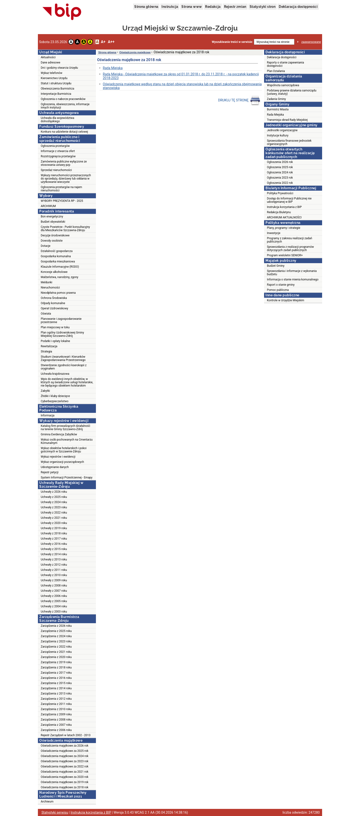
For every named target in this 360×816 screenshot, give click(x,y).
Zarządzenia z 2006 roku (56, 730)
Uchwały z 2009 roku (54, 580)
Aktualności (48, 57)
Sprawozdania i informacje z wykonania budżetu (292, 272)
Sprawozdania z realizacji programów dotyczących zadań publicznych (290, 248)
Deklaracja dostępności (298, 7)
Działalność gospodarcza (56, 251)
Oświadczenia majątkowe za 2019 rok (64, 782)
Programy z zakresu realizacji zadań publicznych (289, 240)
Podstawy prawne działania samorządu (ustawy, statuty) (291, 92)
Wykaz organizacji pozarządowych (62, 462)
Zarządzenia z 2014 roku (56, 688)
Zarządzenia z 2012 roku (56, 698)
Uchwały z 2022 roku (54, 512)
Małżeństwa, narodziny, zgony (59, 277)
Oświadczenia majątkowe (135, 52)
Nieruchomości (50, 287)
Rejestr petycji (49, 472)
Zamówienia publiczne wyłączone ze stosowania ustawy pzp (64, 163)
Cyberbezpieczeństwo (54, 401)
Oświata (46, 313)
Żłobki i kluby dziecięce (55, 396)
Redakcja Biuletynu (279, 212)
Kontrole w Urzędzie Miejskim (285, 300)
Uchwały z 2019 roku (54, 528)
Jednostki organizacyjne (282, 130)
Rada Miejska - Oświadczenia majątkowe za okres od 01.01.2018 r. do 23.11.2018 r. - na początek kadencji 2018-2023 (181, 76)
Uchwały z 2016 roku (54, 544)
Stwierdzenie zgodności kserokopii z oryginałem (63, 367)
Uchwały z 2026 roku (54, 491)
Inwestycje (273, 233)
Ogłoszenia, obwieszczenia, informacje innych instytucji (65, 106)
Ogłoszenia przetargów (55, 146)
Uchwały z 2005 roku (54, 601)
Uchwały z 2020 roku (54, 523)
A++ (111, 42)
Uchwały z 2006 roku (54, 596)
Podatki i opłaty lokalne (55, 341)
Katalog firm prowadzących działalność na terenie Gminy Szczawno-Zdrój (65, 427)
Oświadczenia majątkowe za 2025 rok (64, 751)
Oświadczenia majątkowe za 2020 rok (64, 777)
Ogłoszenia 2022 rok (280, 183)
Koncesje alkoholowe (54, 272)
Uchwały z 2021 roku (54, 517)
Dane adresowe (50, 62)
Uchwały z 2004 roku (54, 606)
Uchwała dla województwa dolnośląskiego (57, 119)
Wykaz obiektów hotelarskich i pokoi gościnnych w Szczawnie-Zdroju (63, 449)
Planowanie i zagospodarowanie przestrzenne (61, 320)
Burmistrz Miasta (277, 109)
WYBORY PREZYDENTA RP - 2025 (62, 201)
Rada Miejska (113, 68)
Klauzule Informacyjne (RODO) (60, 266)
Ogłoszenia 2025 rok (280, 167)
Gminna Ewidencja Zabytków (59, 434)
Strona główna (146, 7)
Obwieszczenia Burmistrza (57, 88)
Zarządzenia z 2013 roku (56, 693)
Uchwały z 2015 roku (54, 549)
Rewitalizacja (49, 346)
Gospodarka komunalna (56, 256)
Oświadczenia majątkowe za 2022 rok (64, 766)
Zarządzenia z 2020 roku (56, 657)
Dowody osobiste (52, 240)
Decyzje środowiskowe (55, 235)
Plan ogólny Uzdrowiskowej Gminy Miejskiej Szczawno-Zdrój (62, 334)
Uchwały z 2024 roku (54, 502)
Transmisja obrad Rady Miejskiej (287, 120)
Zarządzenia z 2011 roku (56, 704)
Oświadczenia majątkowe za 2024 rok (64, 756)
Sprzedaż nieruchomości (56, 170)
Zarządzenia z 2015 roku (56, 683)
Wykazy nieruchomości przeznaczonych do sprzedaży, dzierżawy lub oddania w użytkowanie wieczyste (66, 179)
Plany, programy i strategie (283, 228)
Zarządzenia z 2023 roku (56, 641)
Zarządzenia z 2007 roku (56, 724)
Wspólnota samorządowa (283, 85)
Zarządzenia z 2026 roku (56, 625)
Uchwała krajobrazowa (55, 373)
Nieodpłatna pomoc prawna (58, 292)
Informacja (47, 415)
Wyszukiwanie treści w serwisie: (232, 42)
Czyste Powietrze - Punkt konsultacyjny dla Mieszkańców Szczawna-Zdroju (65, 228)
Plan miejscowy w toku (55, 327)
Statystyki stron (262, 7)
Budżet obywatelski (53, 221)
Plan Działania (276, 71)
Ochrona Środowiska (54, 298)
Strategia (46, 351)
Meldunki (46, 282)
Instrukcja (170, 7)
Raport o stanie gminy (281, 284)
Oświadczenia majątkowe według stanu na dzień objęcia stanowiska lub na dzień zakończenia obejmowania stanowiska (182, 86)
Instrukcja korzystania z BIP (284, 207)
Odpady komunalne (53, 303)
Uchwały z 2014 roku (54, 554)
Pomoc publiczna (278, 290)
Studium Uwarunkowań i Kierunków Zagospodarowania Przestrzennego (63, 358)
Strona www (191, 7)
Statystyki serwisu (54, 812)
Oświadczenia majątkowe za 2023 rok (64, 761)
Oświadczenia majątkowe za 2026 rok (64, 745)
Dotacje (45, 246)
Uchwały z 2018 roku (54, 533)
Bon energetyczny (52, 216)
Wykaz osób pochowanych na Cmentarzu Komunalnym (67, 441)
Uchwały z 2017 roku (54, 538)
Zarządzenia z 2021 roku (56, 652)
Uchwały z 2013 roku (54, 559)
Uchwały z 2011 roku (54, 570)
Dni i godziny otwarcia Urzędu (59, 67)
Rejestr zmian (235, 7)
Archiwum (47, 801)
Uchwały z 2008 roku (54, 585)
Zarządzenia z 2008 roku (56, 719)
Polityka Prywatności (280, 193)
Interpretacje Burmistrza (56, 93)
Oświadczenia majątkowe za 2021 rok (64, 771)
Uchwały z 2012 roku (54, 564)
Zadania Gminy (276, 99)
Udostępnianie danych (55, 467)
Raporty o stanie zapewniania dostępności (285, 64)
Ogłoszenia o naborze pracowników (63, 99)
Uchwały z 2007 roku (54, 590)
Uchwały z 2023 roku (54, 507)
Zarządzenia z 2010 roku (56, 709)
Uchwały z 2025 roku (54, 497)
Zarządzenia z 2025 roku (56, 631)
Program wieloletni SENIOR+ (285, 255)
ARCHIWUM (48, 206)
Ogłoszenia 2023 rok (280, 177)
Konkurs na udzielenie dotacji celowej (64, 131)
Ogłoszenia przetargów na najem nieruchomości (61, 188)
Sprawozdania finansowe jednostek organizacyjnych (289, 142)
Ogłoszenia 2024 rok (280, 172)
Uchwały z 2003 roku (54, 611)
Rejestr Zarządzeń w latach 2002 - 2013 (65, 735)
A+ (103, 42)
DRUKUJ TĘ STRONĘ (239, 100)
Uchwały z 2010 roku (54, 575)
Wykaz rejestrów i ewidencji (58, 456)
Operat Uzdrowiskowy (54, 308)
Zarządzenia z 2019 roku (56, 662)
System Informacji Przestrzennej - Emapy (66, 477)
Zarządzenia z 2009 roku (56, 714)
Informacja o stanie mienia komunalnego (293, 279)
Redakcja (212, 7)
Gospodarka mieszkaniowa (58, 261)
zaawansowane (311, 42)
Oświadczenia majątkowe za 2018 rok (64, 787)
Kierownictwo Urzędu (54, 78)
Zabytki (45, 390)
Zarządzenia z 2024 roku (56, 636)
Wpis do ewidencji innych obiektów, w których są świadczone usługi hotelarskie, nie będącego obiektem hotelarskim (67, 382)
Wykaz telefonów (51, 73)
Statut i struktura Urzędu (56, 83)
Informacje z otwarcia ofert (58, 151)
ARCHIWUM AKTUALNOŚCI (284, 217)
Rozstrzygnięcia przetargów (58, 156)
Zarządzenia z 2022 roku (56, 646)
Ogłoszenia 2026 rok (280, 162)
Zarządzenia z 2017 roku (56, 672)
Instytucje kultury (277, 135)
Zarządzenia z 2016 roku (56, 678)
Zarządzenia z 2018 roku (56, 667)
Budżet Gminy (275, 265)
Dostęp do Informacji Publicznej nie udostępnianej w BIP (289, 200)
